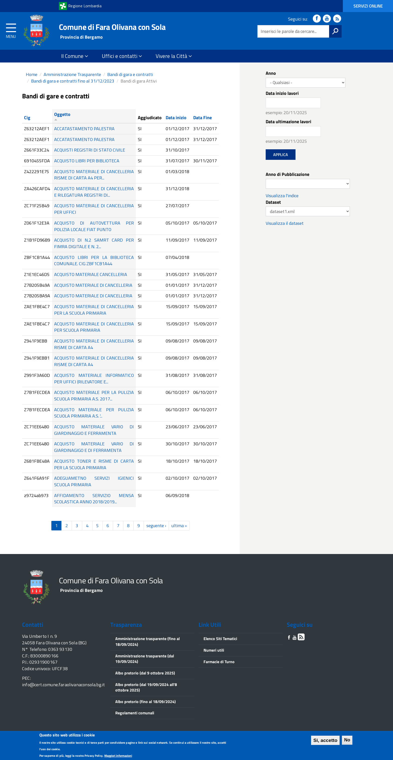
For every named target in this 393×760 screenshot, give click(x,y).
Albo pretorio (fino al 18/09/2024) (145, 702)
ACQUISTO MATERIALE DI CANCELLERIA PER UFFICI (94, 209)
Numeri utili (214, 650)
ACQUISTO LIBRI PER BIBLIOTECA (86, 160)
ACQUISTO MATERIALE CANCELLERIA (90, 274)
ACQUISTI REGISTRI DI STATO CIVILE (89, 150)
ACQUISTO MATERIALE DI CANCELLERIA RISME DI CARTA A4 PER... (94, 174)
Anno (271, 73)
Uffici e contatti (122, 56)
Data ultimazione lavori (288, 121)
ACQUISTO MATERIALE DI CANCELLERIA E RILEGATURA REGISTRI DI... (94, 191)
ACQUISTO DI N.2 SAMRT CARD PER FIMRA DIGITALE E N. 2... (94, 243)
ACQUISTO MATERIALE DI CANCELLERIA (93, 285)
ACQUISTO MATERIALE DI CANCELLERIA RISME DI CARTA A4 (94, 344)
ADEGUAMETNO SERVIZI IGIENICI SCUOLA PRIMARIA (94, 481)
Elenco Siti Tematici (220, 639)
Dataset (273, 202)
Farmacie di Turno (219, 662)
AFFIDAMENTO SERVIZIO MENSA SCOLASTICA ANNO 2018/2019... (94, 498)
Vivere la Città (174, 56)
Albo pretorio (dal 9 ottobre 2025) (145, 673)
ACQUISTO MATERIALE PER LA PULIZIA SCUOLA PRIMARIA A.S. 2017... (94, 395)
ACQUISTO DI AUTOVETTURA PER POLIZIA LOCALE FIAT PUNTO (94, 226)
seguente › (156, 525)
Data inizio (176, 117)
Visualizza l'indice (282, 195)
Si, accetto (325, 741)
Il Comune (74, 56)
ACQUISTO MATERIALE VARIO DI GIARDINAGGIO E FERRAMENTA (94, 430)
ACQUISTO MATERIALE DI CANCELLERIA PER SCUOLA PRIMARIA (94, 327)
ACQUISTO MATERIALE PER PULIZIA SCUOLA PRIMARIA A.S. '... (94, 413)
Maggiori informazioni (118, 756)
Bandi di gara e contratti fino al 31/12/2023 (72, 81)
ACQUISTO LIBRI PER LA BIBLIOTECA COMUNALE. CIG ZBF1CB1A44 (94, 260)
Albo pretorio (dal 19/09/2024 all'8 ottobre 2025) (146, 687)
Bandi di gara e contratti (130, 74)
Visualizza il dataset (285, 223)
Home (31, 74)
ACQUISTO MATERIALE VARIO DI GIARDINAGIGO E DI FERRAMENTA (94, 447)
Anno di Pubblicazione (287, 174)
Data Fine (202, 117)
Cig (27, 117)
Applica (280, 155)
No (347, 741)
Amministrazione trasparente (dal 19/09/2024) (144, 659)
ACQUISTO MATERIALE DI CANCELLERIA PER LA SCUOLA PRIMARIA (94, 309)
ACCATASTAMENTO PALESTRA (84, 128)
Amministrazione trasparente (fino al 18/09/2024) (147, 641)
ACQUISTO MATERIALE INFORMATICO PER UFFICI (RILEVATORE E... (94, 378)
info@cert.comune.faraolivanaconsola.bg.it (63, 684)
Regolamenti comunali (134, 713)
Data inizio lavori (282, 93)
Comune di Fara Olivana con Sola (112, 27)
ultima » (179, 525)
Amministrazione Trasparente (72, 74)
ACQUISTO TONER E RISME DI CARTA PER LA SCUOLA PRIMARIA (94, 464)
